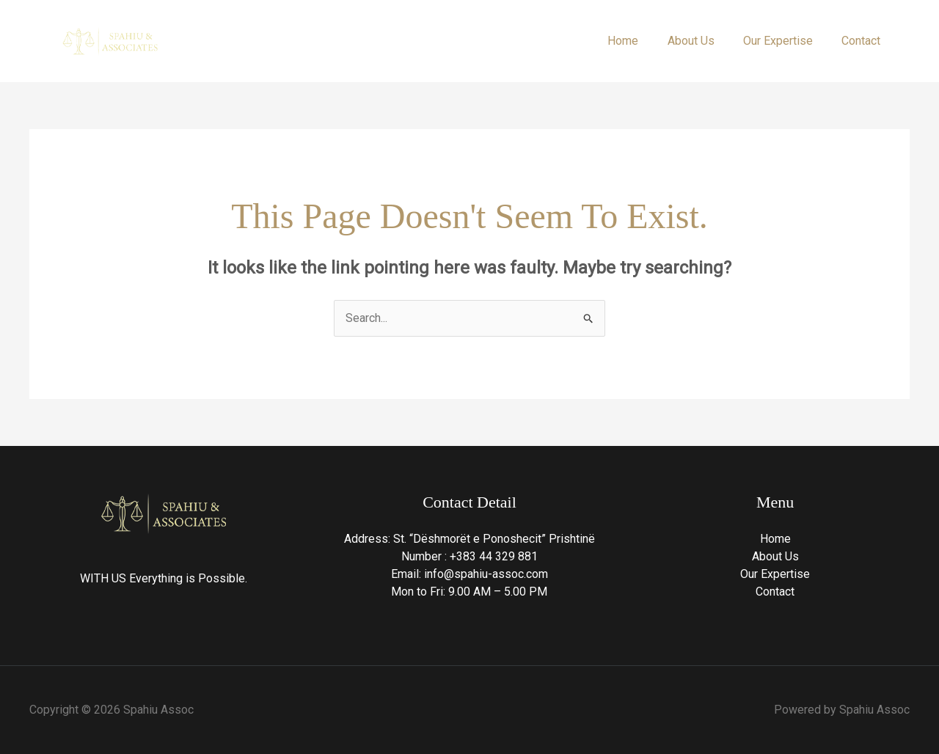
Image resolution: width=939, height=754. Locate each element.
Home (641, 41)
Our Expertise (786, 41)
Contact (863, 41)
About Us (704, 41)
